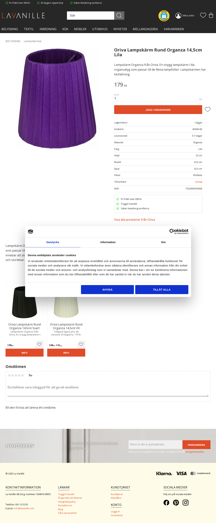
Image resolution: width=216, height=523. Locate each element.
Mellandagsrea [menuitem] (145, 29)
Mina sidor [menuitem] (188, 15)
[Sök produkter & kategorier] (95, 15)
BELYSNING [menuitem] (9, 29)
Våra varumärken (67, 513)
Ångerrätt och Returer (70, 497)
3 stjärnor (16, 375)
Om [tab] (163, 242)
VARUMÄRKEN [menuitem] (174, 29)
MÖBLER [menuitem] (80, 29)
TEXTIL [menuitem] (29, 29)
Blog (60, 509)
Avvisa (107, 289)
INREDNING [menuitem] (48, 29)
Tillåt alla (161, 289)
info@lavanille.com (24, 508)
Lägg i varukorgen (158, 109)
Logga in (115, 511)
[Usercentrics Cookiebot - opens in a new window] (172, 231)
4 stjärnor (19, 375)
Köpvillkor (116, 497)
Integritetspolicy (67, 501)
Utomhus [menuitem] (100, 29)
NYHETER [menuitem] (120, 29)
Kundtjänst (117, 494)
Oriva (198, 182)
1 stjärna (9, 375)
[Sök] (119, 15)
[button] (203, 16)
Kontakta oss (65, 505)
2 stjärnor (12, 375)
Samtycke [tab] (52, 242)
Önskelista (117, 515)
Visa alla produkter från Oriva (134, 220)
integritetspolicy (195, 451)
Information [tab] (108, 242)
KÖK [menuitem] (65, 29)
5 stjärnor (22, 375)
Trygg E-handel (66, 494)
